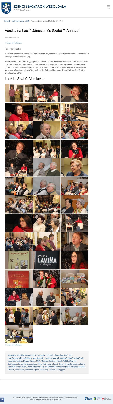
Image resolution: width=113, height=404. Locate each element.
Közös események (52, 358)
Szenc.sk (7, 21)
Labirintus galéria (15, 361)
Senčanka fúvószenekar (27, 364)
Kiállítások (27, 358)
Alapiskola (12, 355)
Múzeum (44, 361)
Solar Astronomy (45, 364)
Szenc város (21, 367)
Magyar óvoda (29, 361)
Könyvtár (64, 358)
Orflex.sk (38, 400)
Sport (55, 364)
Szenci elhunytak (34, 367)
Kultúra (72, 358)
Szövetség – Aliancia (48, 369)
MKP (38, 361)
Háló (66, 355)
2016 (27, 21)
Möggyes (61, 369)
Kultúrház (80, 358)
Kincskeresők (38, 358)
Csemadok (41, 355)
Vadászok (29, 369)
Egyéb (36, 369)
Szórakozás (19, 369)
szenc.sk (28, 398)
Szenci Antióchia (48, 367)
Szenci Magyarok (63, 367)
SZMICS (11, 369)
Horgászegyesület (15, 358)
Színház (74, 367)
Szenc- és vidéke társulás (69, 364)
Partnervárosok (55, 361)
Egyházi (50, 355)
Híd (70, 355)
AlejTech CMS (56, 400)
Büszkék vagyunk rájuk (26, 355)
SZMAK (81, 367)
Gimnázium (58, 355)
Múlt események (18, 21)
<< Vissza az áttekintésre (13, 43)
